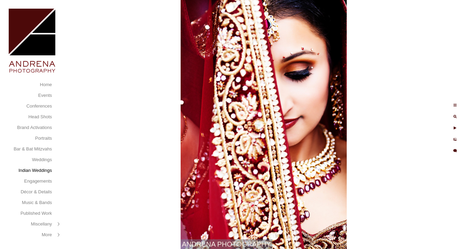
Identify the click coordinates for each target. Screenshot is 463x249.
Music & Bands (37, 202)
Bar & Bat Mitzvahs (32, 148)
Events (45, 95)
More (47, 234)
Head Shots (40, 116)
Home (46, 84)
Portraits (43, 138)
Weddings (42, 159)
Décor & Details (36, 191)
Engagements (38, 181)
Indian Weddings (35, 170)
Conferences (39, 106)
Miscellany (41, 224)
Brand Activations (34, 127)
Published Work (36, 213)
